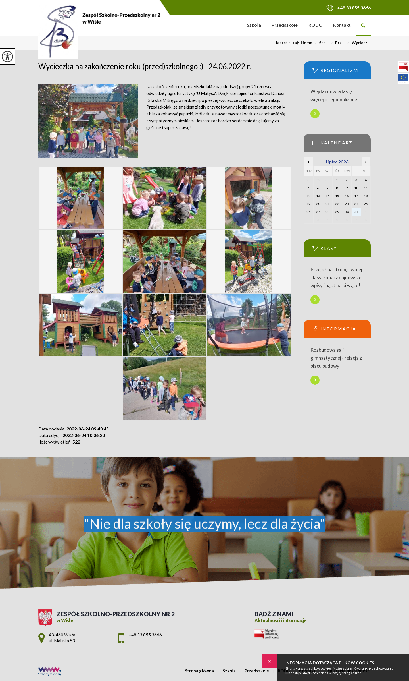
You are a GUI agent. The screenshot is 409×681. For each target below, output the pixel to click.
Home (306, 43)
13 (318, 196)
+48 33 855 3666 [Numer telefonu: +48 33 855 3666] (145, 634)
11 (366, 188)
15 (337, 196)
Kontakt (342, 25)
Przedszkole (285, 25)
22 (337, 204)
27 (318, 212)
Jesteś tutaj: (288, 43)
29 (337, 212)
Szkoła (254, 25)
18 (366, 196)
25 (366, 204)
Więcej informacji (315, 113)
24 (356, 204)
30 (347, 212)
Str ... (320, 43)
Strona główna (234, 25)
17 (356, 196)
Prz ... (336, 43)
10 (356, 188)
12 (308, 196)
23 (347, 204)
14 (327, 196)
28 (327, 212)
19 (308, 204)
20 (318, 204)
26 (308, 212)
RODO (315, 25)
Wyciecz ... (358, 43)
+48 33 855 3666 (348, 7)
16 (347, 196)
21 (327, 204)
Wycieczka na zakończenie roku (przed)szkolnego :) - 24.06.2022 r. (144, 66)
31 (356, 212)
